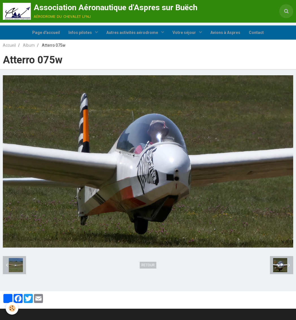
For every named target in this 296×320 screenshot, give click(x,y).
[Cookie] (12, 308)
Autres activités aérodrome (132, 32)
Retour (148, 265)
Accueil (9, 45)
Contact (256, 32)
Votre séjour (184, 32)
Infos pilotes (80, 32)
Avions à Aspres (225, 32)
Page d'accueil (46, 32)
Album (29, 45)
